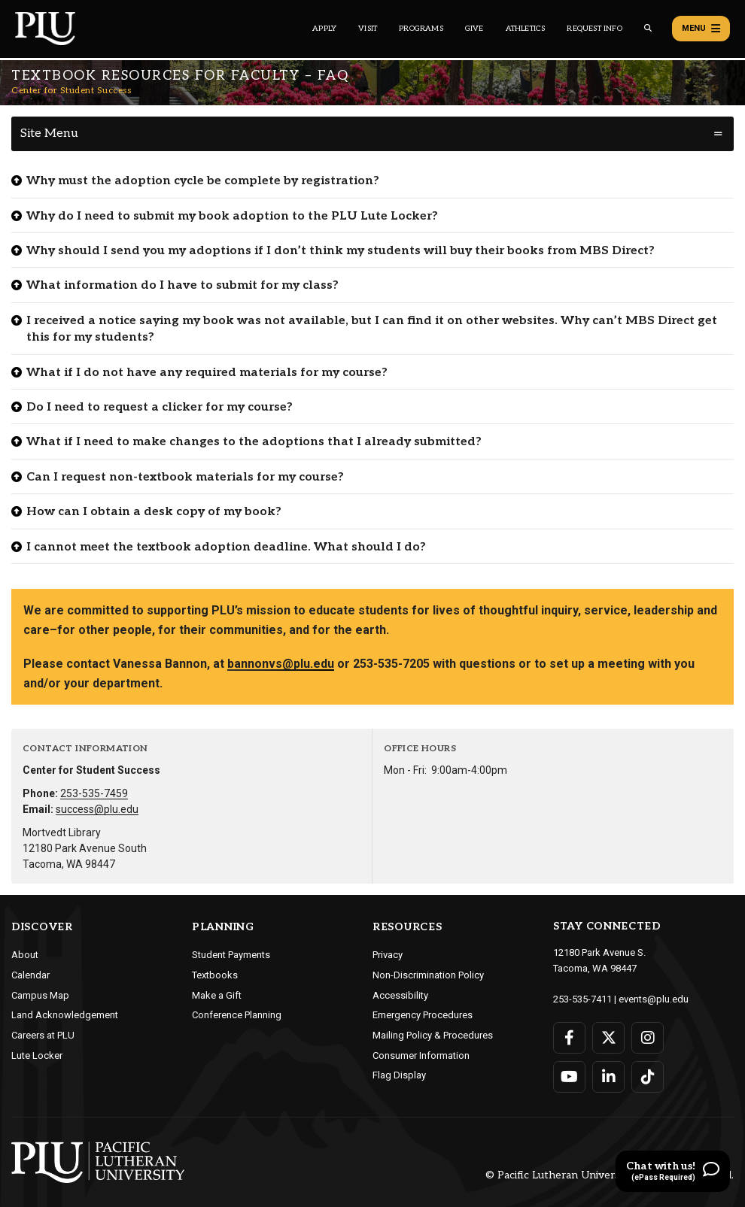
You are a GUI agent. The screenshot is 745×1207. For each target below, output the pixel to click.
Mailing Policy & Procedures (432, 1035)
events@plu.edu (654, 999)
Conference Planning (236, 1014)
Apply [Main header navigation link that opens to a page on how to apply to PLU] (324, 28)
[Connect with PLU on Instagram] (647, 1038)
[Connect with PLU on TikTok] (647, 1077)
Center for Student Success (71, 90)
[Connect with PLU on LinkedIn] (608, 1077)
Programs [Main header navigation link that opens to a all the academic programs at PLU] (421, 28)
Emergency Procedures (422, 1014)
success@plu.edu (97, 809)
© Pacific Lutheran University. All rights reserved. (609, 1175)
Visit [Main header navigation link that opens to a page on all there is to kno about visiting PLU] (367, 28)
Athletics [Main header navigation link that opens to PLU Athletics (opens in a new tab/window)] (526, 28)
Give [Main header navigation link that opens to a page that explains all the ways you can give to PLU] (474, 28)
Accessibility (400, 995)
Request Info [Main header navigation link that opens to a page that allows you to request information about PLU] (594, 28)
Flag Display (399, 1075)
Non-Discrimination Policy (428, 975)
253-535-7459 (94, 793)
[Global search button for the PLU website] (648, 28)
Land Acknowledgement (64, 1014)
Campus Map (40, 995)
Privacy (387, 954)
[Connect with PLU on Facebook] (569, 1038)
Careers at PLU (42, 1035)
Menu (701, 28)
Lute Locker (36, 1055)
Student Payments (231, 954)
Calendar (30, 975)
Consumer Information (421, 1055)
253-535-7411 (582, 999)
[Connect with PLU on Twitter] (608, 1038)
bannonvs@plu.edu (280, 664)
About (24, 954)
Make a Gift (217, 995)
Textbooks (215, 975)
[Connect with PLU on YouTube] (569, 1077)
